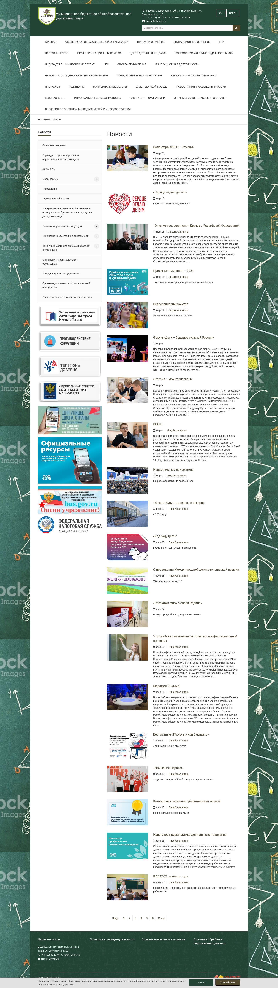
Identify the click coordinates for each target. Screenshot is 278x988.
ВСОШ (157, 424)
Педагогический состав (55, 198)
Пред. (115, 918)
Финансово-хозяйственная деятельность (65, 236)
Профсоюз (52, 86)
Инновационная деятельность (177, 64)
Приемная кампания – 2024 (173, 271)
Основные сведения (54, 145)
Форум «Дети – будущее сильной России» (183, 337)
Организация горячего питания (193, 75)
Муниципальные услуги (110, 86)
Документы (48, 169)
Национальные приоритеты (173, 469)
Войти (232, 13)
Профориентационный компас (99, 53)
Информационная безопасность (97, 97)
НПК (105, 64)
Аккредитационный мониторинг (139, 75)
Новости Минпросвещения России (201, 86)
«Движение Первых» (168, 768)
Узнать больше (227, 982)
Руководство (49, 188)
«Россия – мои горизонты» (172, 379)
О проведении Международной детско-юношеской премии (196, 569)
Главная (50, 42)
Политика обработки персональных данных (209, 941)
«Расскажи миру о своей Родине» (177, 603)
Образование (50, 178)
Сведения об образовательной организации (96, 42)
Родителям (76, 86)
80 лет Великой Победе (152, 86)
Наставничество (56, 53)
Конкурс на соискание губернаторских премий (187, 801)
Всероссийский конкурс (170, 304)
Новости (57, 119)
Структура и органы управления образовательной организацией (60, 157)
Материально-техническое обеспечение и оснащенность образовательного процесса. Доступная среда (67, 212)
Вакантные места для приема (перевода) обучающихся (66, 247)
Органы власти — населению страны (200, 97)
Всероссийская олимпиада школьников (204, 53)
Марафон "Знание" (166, 686)
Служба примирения (131, 64)
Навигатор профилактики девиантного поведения (190, 834)
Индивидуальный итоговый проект (69, 64)
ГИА (221, 42)
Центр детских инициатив (148, 53)
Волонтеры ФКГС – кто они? (173, 147)
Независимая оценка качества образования (76, 75)
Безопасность (55, 97)
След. (161, 918)
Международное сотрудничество (61, 273)
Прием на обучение (151, 42)
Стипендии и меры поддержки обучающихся (59, 261)
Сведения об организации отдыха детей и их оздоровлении (88, 109)
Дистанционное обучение (191, 42)
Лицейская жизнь (178, 231)
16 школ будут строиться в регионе (179, 503)
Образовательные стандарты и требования (67, 297)
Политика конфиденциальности (112, 939)
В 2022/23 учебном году (170, 876)
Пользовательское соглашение (163, 939)
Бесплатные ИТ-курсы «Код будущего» (181, 734)
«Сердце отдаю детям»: (170, 192)
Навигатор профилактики (147, 97)
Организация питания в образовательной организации (66, 285)
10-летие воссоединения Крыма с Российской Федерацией (196, 225)
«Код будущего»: (165, 536)
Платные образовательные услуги (62, 226)
